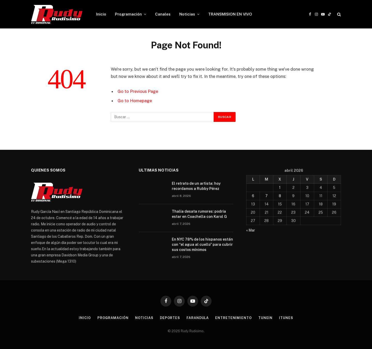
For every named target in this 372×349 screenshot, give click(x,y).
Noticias (187, 14)
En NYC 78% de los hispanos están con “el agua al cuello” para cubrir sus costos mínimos (202, 244)
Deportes (170, 318)
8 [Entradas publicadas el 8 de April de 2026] (280, 196)
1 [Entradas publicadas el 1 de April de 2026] (280, 187)
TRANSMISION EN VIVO (230, 14)
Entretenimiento (233, 318)
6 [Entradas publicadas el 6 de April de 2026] (253, 196)
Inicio (101, 14)
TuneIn (265, 318)
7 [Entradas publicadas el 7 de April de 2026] (266, 196)
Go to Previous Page (138, 91)
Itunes (286, 318)
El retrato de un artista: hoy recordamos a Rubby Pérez (196, 186)
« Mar (250, 230)
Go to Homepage (135, 100)
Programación (128, 14)
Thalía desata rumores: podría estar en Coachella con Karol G (199, 214)
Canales (163, 14)
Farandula (198, 318)
